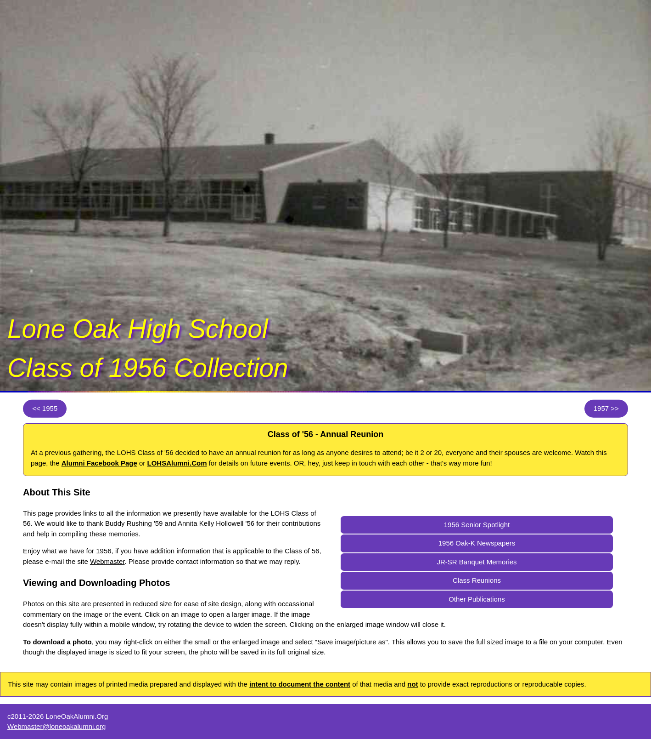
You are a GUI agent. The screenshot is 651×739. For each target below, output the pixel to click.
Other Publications (477, 599)
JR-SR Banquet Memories (476, 562)
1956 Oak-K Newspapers (477, 543)
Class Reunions (477, 580)
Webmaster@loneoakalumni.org (56, 726)
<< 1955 (44, 408)
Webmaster (107, 561)
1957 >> (606, 408)
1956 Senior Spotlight (477, 525)
